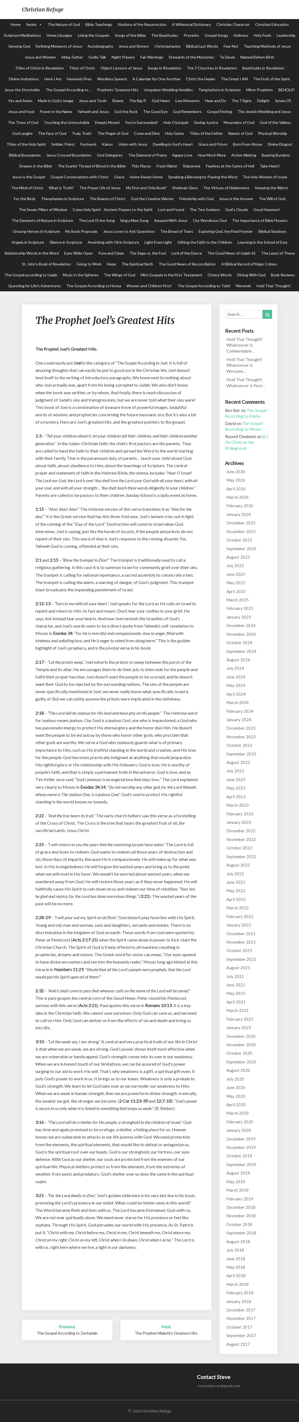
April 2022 (236, 899)
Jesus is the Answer (236, 198)
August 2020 (238, 1070)
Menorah (243, 285)
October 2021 (239, 950)
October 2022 (239, 847)
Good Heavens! (267, 209)
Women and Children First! (149, 285)
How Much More (212, 155)
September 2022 (241, 856)
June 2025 (235, 574)
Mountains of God (239, 122)
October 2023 (239, 745)
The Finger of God (112, 133)
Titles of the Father (206, 133)
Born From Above (247, 144)
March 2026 (237, 497)
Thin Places (141, 166)
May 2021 (235, 993)
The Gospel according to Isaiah (30, 275)
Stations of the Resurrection (142, 24)
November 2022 (241, 839)
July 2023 (235, 770)
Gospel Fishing (219, 111)
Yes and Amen (20, 100)
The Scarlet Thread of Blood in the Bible (92, 166)
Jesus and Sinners (134, 46)
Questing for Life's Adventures (34, 285)
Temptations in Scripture (219, 89)
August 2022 (238, 865)
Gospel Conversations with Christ (80, 177)
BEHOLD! (286, 89)
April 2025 (236, 591)
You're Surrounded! (141, 122)
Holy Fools (262, 35)
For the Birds (25, 198)
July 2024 (235, 668)
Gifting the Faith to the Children (204, 242)
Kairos (107, 144)
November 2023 (241, 736)
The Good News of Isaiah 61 (231, 253)
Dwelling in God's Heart (173, 144)
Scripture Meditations (22, 35)
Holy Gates (174, 133)
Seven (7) (283, 100)
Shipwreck (192, 166)
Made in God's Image (55, 100)
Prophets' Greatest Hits (117, 89)
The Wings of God (119, 275)
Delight (263, 100)
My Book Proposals (81, 231)
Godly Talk (97, 57)
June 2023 (235, 779)
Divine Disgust (280, 144)
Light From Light (158, 242)
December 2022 (240, 830)
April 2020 (236, 1104)
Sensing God (19, 46)
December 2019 (240, 1138)
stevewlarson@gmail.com (219, 1385)
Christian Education (272, 24)
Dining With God (251, 275)
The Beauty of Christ (107, 198)
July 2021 (235, 976)
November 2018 (241, 1215)
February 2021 (239, 1019)
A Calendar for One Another (156, 79)
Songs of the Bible (130, 35)
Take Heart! (270, 166)
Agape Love (182, 155)
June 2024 (235, 676)
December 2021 (240, 933)
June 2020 (235, 1087)
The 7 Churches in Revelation (212, 68)
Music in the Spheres (80, 275)
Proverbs (191, 35)
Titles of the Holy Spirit (26, 144)
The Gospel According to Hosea (93, 285)
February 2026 (239, 505)
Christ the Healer (200, 79)
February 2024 (239, 711)
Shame (118, 100)
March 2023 (237, 805)
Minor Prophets (259, 89)
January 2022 (238, 924)
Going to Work (88, 264)
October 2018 (239, 1224)
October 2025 (239, 539)
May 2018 (235, 1267)
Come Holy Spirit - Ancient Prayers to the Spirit (113, 209)
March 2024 (237, 702)
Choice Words (220, 275)
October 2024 (239, 642)
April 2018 (236, 1275)
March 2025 (237, 599)
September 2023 (241, 753)
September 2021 (241, 959)
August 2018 (238, 1241)
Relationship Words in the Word (31, 253)
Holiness (241, 35)
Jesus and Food (21, 111)
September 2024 (241, 651)
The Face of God (52, 133)
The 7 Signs (242, 100)
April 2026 (236, 488)
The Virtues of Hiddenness (226, 187)
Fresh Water (166, 166)
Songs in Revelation (164, 68)
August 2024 (238, 659)
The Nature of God (64, 24)
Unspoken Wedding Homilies (168, 89)
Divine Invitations (24, 79)
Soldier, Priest (63, 144)
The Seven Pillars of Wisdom (43, 209)
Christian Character (233, 24)
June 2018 (235, 1258)
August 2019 (238, 1172)
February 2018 (239, 1292)
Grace (119, 177)
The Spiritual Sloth (137, 264)
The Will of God (272, 198)
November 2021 (241, 942)
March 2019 (237, 1190)
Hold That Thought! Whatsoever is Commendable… (244, 345)
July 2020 (235, 1079)
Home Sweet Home (146, 177)
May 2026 (235, 480)
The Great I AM (234, 79)
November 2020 (241, 1044)
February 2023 (239, 813)
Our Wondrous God (210, 220)
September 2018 (241, 1232)
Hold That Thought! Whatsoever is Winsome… (244, 365)
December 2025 (240, 522)
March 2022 (237, 907)
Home (16, 24)
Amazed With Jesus (170, 220)
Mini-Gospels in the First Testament (171, 275)
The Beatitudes (164, 35)
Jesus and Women (40, 57)
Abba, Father (72, 57)
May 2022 (235, 890)
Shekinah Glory (185, 187)
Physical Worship (272, 133)
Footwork (88, 144)
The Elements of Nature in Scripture (42, 220)
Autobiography (100, 46)
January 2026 (238, 514)
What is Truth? (61, 187)
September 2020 (241, 1061)
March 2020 (237, 1113)
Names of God (240, 133)
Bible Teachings (98, 24)
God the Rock (126, 111)
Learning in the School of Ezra (262, 242)
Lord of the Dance (186, 253)
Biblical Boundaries (25, 155)
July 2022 (235, 873)
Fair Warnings (151, 57)
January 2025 (238, 616)
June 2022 (235, 882)
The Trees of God (23, 122)
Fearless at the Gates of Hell (230, 166)
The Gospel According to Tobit (203, 285)
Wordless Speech (112, 79)
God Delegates (110, 155)
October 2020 (239, 1053)
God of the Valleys (275, 122)
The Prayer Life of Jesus (100, 187)
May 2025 (235, 582)
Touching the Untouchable (67, 122)
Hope (111, 264)
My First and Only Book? (146, 187)
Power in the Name (56, 111)
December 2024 (240, 625)
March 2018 (237, 1284)
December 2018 (240, 1207)
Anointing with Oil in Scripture (113, 242)
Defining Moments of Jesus (59, 46)
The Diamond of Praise (147, 155)
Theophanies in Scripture (62, 198)
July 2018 (235, 1249)
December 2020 (240, 1036)
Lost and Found (171, 209)
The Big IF (137, 100)
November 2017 (241, 1318)
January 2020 (238, 1130)
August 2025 (238, 557)
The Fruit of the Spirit (271, 79)
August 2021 (238, 967)
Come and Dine (147, 133)
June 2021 (235, 984)
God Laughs (22, 133)
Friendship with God (196, 198)
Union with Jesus (132, 144)
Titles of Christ (82, 68)
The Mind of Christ (27, 187)
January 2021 (238, 1027)
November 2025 (241, 531)
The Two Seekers (205, 209)
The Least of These (278, 253)
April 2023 (236, 796)
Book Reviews (283, 275)
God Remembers (187, 111)
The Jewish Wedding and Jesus (264, 111)
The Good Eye (155, 111)
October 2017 (239, 1327)
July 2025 (235, 565)
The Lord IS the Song (97, 220)
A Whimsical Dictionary (191, 24)
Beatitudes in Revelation (263, 68)
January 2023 (238, 822)
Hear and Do (215, 100)
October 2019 (239, 1155)
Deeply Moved (107, 122)
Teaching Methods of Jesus (267, 46)
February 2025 (239, 608)
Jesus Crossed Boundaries (68, 155)
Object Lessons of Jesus (121, 68)
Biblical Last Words (202, 46)
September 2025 (241, 548)
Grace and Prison (212, 144)
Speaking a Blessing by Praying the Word (202, 177)
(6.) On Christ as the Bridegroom (246, 442)
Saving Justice (206, 122)
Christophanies (168, 46)
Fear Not (231, 46)
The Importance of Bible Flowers (260, 220)
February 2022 (239, 916)
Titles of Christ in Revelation (39, 68)
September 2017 (241, 1335)
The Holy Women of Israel (265, 177)
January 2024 (238, 719)
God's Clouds (236, 209)
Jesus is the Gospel (28, 177)
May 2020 (235, 1096)
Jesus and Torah (93, 100)
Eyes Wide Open (78, 253)
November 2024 (241, 634)
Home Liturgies (59, 35)
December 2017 (240, 1309)
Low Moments (187, 100)
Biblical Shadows (272, 231)
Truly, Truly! (82, 133)
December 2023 (240, 728)
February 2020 (239, 1121)
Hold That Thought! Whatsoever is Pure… (245, 382)
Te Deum (227, 57)
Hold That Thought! (274, 285)
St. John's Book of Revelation (46, 264)
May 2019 (235, 1181)
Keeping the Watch (271, 187)
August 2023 (238, 762)
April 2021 (236, 1001)
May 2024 (235, 685)
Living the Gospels (93, 35)
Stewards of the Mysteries (191, 57)
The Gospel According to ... (68, 89)
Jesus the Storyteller (22, 89)
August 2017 (238, 1344)
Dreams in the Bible (35, 166)
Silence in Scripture (66, 242)
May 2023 (235, 787)
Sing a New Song (134, 220)
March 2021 (237, 1010)
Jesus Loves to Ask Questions (129, 231)
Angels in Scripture (28, 242)
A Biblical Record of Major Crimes (249, 264)
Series (31, 24)
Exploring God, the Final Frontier (226, 231)
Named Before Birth (257, 57)
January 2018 (238, 1301)
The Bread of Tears (176, 231)
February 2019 (239, 1198)
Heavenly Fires (79, 79)
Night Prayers (123, 57)
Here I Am (52, 79)
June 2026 (235, 471)
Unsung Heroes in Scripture (36, 231)
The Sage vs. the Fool (148, 253)
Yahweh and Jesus (93, 111)
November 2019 (241, 1147)
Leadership (286, 35)
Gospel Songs (216, 35)
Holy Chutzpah (176, 122)
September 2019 (241, 1164)
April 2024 (236, 694)
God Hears (161, 100)
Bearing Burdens (276, 155)
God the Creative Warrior (152, 198)
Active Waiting (243, 155)
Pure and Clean (111, 253)
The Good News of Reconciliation (187, 264)
